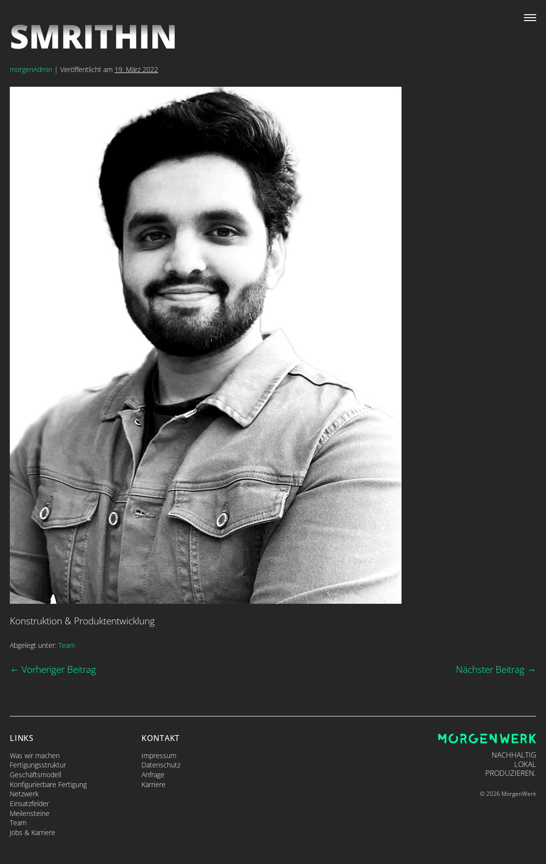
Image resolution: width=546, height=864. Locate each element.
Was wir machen (35, 755)
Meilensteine (29, 813)
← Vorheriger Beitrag (53, 669)
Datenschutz (161, 764)
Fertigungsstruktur (38, 764)
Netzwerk (24, 793)
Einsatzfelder (29, 803)
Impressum (159, 755)
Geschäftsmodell (35, 774)
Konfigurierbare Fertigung (48, 784)
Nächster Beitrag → (496, 669)
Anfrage (153, 774)
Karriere (154, 784)
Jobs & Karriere (32, 832)
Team (66, 645)
